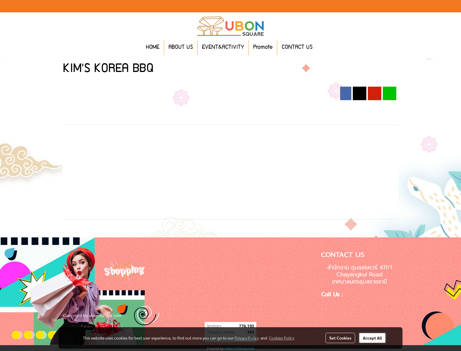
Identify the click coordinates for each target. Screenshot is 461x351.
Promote (263, 47)
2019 (146, 83)
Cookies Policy (281, 337)
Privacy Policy (247, 337)
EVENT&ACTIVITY (223, 47)
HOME (152, 47)
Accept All (372, 337)
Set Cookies (340, 337)
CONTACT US (297, 47)
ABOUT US (180, 47)
